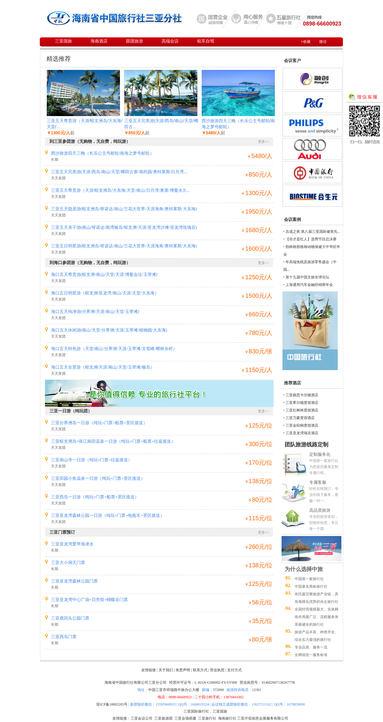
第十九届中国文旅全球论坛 (307, 277)
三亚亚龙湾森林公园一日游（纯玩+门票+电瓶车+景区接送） (108, 515)
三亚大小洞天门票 (68, 562)
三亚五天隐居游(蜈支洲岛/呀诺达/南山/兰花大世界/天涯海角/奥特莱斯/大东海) (124, 209)
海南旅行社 (227, 718)
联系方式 (200, 670)
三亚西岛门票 (64, 636)
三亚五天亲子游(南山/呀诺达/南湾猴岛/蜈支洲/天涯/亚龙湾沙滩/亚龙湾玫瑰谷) (124, 227)
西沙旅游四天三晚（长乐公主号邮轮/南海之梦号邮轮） (102, 153)
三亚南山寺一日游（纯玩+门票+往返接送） (91, 460)
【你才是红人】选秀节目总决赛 (311, 239)
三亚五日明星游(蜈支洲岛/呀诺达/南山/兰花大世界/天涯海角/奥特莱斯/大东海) (124, 246)
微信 (323, 42)
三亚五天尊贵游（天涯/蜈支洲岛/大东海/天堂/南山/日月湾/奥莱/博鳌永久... (120, 190)
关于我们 (166, 670)
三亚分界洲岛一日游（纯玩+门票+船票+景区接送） (99, 423)
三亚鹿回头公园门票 (70, 618)
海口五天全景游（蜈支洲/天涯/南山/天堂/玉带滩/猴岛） (103, 367)
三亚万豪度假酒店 (300, 418)
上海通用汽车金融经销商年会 (309, 285)
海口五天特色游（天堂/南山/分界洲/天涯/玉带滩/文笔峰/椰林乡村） (114, 348)
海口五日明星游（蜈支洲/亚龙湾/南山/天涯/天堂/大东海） (105, 293)
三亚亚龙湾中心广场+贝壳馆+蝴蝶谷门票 (89, 599)
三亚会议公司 (141, 718)
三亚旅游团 (163, 718)
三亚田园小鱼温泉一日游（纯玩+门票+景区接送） (98, 478)
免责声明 (183, 670)
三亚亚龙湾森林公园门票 (74, 581)
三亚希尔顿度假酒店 (302, 403)
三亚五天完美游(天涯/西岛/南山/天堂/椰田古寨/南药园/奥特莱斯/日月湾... (119, 172)
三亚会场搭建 (185, 718)
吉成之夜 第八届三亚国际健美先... (313, 231)
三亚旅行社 (207, 718)
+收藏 (305, 42)
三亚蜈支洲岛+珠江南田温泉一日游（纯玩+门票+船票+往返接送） (113, 441)
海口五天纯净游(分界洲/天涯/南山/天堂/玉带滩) (95, 311)
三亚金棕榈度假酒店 (302, 425)
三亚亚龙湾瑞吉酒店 (302, 433)
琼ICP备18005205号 (112, 704)
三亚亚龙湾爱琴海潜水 (72, 544)
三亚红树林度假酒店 (302, 410)
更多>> (263, 141)
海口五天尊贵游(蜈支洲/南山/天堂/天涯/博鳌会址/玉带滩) (104, 274)
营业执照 (217, 670)
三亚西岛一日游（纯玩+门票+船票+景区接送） (95, 497)
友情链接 (148, 670)
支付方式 (234, 670)
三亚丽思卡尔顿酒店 (302, 395)
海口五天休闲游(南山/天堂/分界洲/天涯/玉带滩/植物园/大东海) (109, 330)
